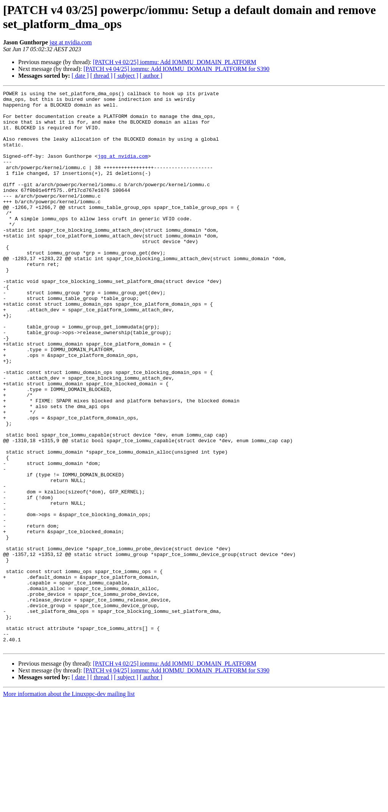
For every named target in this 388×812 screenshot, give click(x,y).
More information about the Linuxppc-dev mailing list (69, 805)
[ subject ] (126, 75)
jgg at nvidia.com (71, 42)
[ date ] (80, 75)
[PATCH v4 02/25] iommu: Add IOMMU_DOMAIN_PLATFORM (174, 62)
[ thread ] (101, 75)
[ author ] (151, 75)
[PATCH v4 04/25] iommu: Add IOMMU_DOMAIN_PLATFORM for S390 (176, 69)
